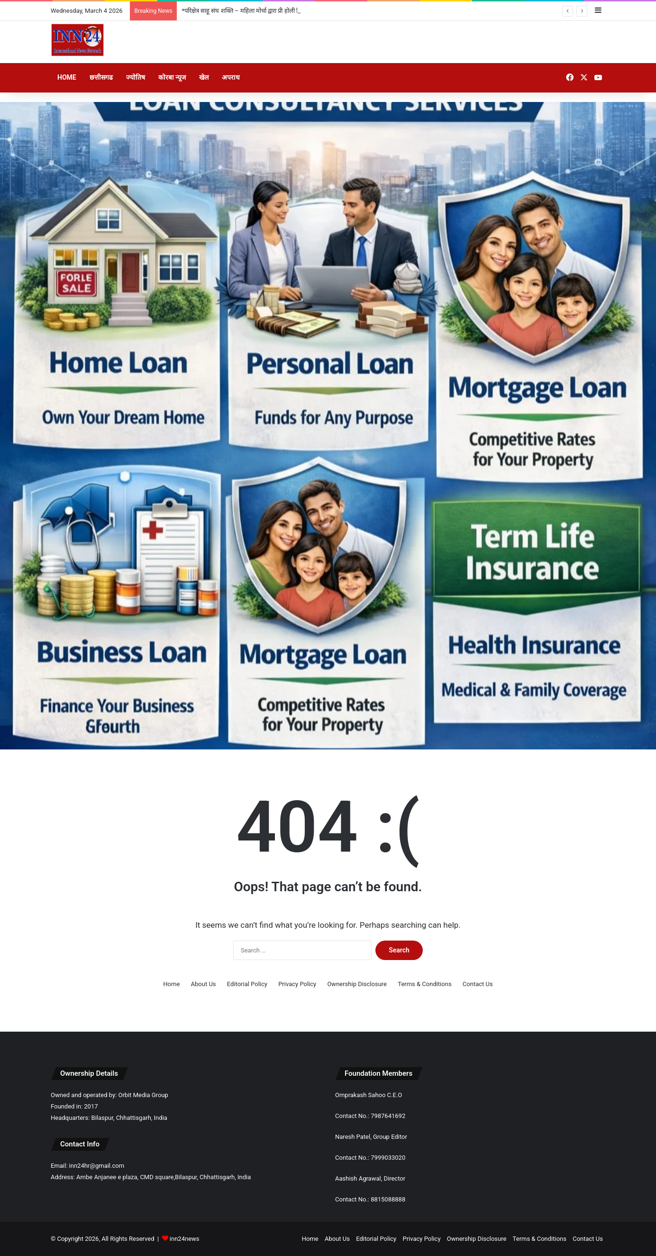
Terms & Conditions (424, 984)
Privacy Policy (297, 984)
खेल (204, 77)
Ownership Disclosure (357, 984)
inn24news (185, 1238)
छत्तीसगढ (101, 77)
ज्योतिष (135, 77)
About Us (203, 984)
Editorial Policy (247, 984)
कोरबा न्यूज (172, 77)
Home (66, 77)
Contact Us (478, 984)
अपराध (231, 77)
